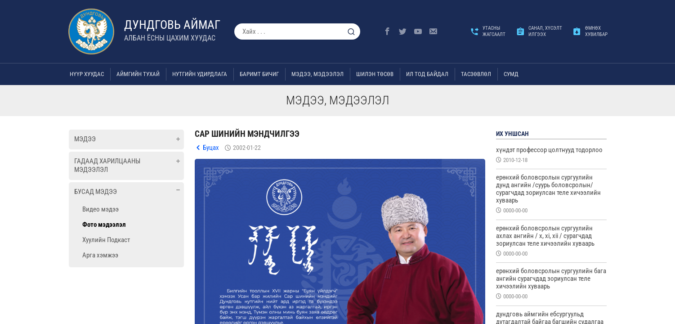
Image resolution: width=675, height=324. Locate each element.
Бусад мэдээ (95, 192)
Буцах (211, 148)
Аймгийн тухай (138, 74)
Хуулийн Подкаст (106, 240)
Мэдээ (85, 139)
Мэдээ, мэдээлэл (317, 74)
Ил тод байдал (427, 74)
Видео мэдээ (100, 209)
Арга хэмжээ (100, 255)
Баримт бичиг (259, 74)
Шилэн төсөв (374, 74)
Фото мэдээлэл (104, 224)
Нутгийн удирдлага (199, 74)
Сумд (511, 74)
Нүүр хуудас (87, 74)
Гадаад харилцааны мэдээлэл (107, 165)
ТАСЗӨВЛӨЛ (476, 74)
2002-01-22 (247, 147)
